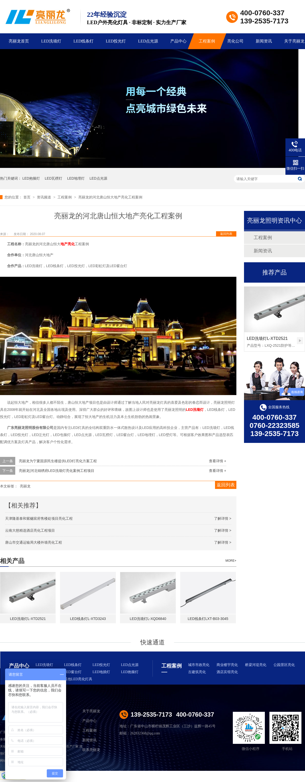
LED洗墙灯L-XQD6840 (148, 619)
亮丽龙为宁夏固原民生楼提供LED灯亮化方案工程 (58, 461)
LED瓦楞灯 (53, 178)
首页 (27, 197)
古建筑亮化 (197, 672)
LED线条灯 (83, 41)
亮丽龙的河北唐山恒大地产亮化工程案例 (110, 197)
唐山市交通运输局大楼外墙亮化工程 (33, 542)
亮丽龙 (25, 486)
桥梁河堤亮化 (255, 665)
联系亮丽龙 (91, 750)
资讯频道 (44, 197)
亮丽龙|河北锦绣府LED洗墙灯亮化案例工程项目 (56, 471)
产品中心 (178, 41)
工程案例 (207, 41)
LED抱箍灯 (31, 178)
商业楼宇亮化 (227, 665)
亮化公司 (235, 41)
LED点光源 (148, 41)
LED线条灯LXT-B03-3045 (208, 619)
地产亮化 (67, 244)
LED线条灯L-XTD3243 (88, 619)
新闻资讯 (264, 41)
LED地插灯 (101, 672)
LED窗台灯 (73, 672)
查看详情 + (217, 461)
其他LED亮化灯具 (78, 679)
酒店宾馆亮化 (227, 672)
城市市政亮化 (198, 665)
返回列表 (226, 234)
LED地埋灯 (76, 178)
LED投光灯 (116, 41)
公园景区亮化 (284, 665)
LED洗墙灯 (51, 41)
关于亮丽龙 (91, 711)
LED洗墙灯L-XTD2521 (28, 619)
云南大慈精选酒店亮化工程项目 (30, 530)
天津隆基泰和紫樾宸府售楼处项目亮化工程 (39, 518)
